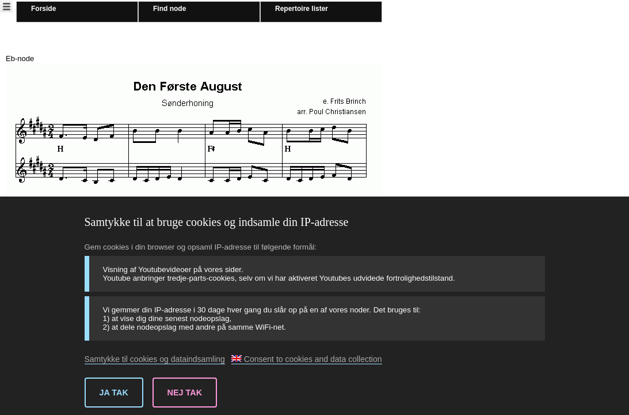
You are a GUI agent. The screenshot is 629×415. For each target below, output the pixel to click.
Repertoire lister (301, 9)
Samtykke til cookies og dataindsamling (155, 359)
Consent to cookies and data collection (306, 359)
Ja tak (114, 392)
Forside (43, 9)
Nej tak (185, 392)
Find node (169, 9)
